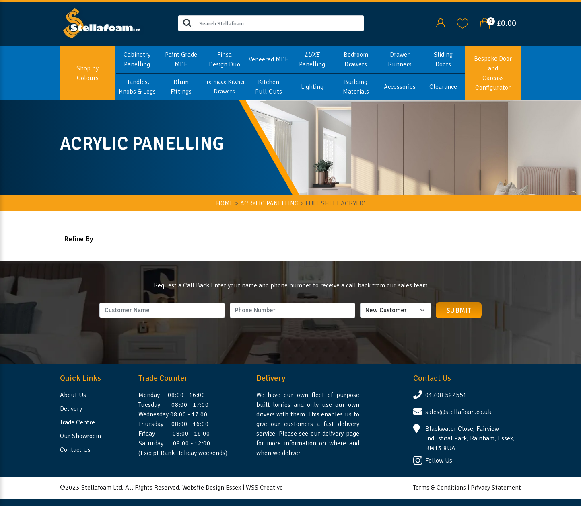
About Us (73, 395)
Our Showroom (80, 436)
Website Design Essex (211, 487)
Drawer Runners (400, 59)
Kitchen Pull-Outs (268, 87)
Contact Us (75, 450)
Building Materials (356, 87)
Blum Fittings (181, 87)
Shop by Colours (87, 73)
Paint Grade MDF (181, 59)
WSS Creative (264, 487)
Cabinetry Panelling (137, 59)
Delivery (71, 409)
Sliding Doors (443, 59)
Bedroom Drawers (356, 59)
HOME (224, 203)
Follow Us (438, 461)
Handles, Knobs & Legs (137, 87)
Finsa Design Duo (224, 59)
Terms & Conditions (439, 487)
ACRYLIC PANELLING (269, 203)
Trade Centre (77, 422)
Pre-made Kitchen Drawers (224, 86)
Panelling (312, 59)
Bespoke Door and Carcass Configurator (493, 73)
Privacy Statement (496, 487)
